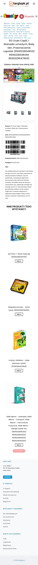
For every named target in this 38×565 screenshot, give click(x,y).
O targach (6, 488)
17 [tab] (34, 22)
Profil (4, 539)
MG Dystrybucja (21, 29)
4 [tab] (11, 22)
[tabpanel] (11, 16)
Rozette (25, 34)
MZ (11, 34)
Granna (19, 27)
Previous (2, 16)
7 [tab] (16, 22)
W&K (25, 38)
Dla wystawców (8, 517)
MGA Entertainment (9, 31)
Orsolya (15, 34)
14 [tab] (29, 22)
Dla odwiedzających (10, 514)
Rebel (20, 34)
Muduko (6, 34)
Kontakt (8, 477)
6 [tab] (14, 22)
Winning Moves (18, 38)
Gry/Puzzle (15, 163)
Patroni (5, 527)
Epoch (27, 25)
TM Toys (10, 36)
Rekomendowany (22, 158)
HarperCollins (26, 27)
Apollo (23, 23)
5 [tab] (12, 22)
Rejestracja (7, 545)
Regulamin (7, 502)
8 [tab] (18, 22)
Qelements (7, 23)
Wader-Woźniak (8, 38)
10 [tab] (21, 22)
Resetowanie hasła (9, 549)
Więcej (19, 261)
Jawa (13, 29)
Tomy (16, 36)
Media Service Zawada (23, 31)
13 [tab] (27, 22)
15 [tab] (31, 22)
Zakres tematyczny (9, 495)
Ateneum (29, 23)
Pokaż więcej (19, 451)
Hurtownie (6, 523)
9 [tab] (20, 22)
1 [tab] (5, 22)
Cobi (17, 25)
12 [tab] (25, 22)
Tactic (5, 36)
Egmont (22, 25)
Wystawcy (6, 520)
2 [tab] (7, 22)
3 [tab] (9, 22)
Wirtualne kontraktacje (11, 492)
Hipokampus (7, 29)
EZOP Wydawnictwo (9, 27)
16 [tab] (32, 22)
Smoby (31, 34)
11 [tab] (23, 22)
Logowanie (7, 542)
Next (36, 16)
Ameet (13, 23)
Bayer (13, 25)
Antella (18, 23)
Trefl (20, 36)
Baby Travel (7, 25)
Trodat (25, 36)
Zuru (29, 38)
